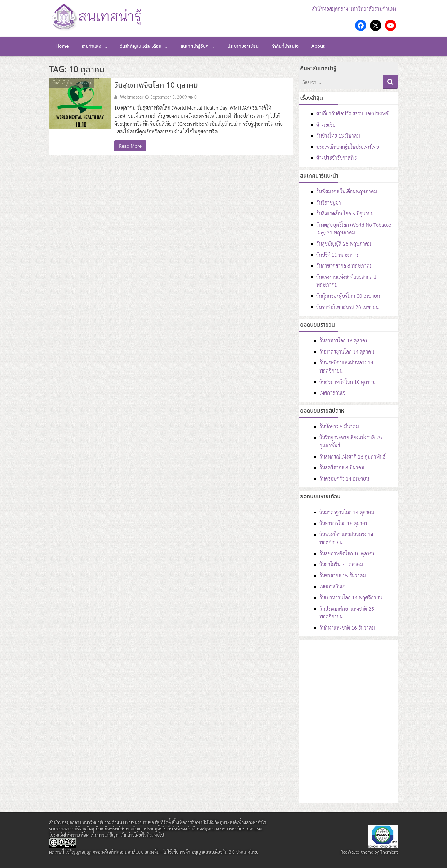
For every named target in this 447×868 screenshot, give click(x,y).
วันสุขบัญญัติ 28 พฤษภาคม (343, 243)
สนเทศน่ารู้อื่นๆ (194, 46)
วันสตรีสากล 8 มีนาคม (341, 467)
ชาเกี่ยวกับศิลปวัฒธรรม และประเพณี (353, 113)
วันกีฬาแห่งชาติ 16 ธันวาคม (347, 627)
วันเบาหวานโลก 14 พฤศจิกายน (350, 597)
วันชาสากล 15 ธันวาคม (342, 575)
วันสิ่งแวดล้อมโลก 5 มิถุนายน (345, 213)
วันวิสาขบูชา (328, 202)
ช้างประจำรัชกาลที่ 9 (337, 157)
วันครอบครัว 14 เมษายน (344, 478)
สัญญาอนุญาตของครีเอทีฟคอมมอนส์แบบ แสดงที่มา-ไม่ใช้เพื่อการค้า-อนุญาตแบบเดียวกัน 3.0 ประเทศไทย (163, 852)
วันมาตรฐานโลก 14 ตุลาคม (346, 351)
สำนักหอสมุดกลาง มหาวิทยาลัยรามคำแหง (354, 8)
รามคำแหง (91, 46)
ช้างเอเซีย (326, 124)
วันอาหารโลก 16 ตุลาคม (343, 340)
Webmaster (131, 97)
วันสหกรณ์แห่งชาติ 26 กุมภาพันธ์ (352, 456)
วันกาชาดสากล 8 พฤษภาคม (344, 265)
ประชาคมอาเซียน (243, 46)
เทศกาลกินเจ (332, 392)
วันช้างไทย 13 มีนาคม (338, 135)
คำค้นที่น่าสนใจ (285, 46)
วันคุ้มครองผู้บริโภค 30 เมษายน (348, 295)
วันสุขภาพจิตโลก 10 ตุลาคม (156, 85)
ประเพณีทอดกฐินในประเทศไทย (347, 146)
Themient (389, 852)
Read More (130, 145)
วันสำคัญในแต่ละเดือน (140, 46)
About (318, 46)
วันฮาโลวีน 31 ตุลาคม (341, 564)
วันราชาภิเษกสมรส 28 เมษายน (347, 307)
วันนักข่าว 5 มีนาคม (339, 426)
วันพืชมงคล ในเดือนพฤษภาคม (346, 191)
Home (62, 46)
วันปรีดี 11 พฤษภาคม (338, 254)
